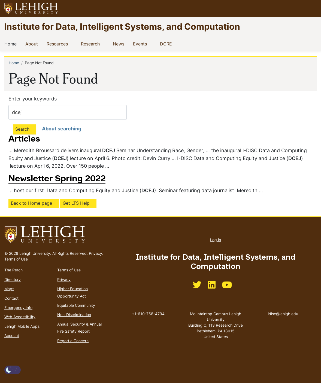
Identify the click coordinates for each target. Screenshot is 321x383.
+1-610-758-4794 (148, 313)
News (119, 43)
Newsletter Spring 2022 (56, 179)
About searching (61, 128)
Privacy (95, 253)
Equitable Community (76, 305)
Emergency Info (18, 307)
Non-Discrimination (74, 314)
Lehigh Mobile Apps (22, 326)
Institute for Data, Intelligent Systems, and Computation (122, 26)
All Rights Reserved (69, 253)
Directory (12, 279)
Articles (24, 139)
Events (141, 43)
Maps (9, 288)
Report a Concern (73, 340)
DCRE (167, 43)
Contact (11, 298)
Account (11, 335)
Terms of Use (16, 259)
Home (11, 43)
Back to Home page (31, 203)
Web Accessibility (19, 316)
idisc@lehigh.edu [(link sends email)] (283, 308)
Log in (215, 239)
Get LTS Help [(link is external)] (76, 203)
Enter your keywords (32, 98)
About (32, 43)
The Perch (13, 269)
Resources (58, 43)
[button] (312, 8)
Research (91, 43)
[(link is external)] (197, 286)
